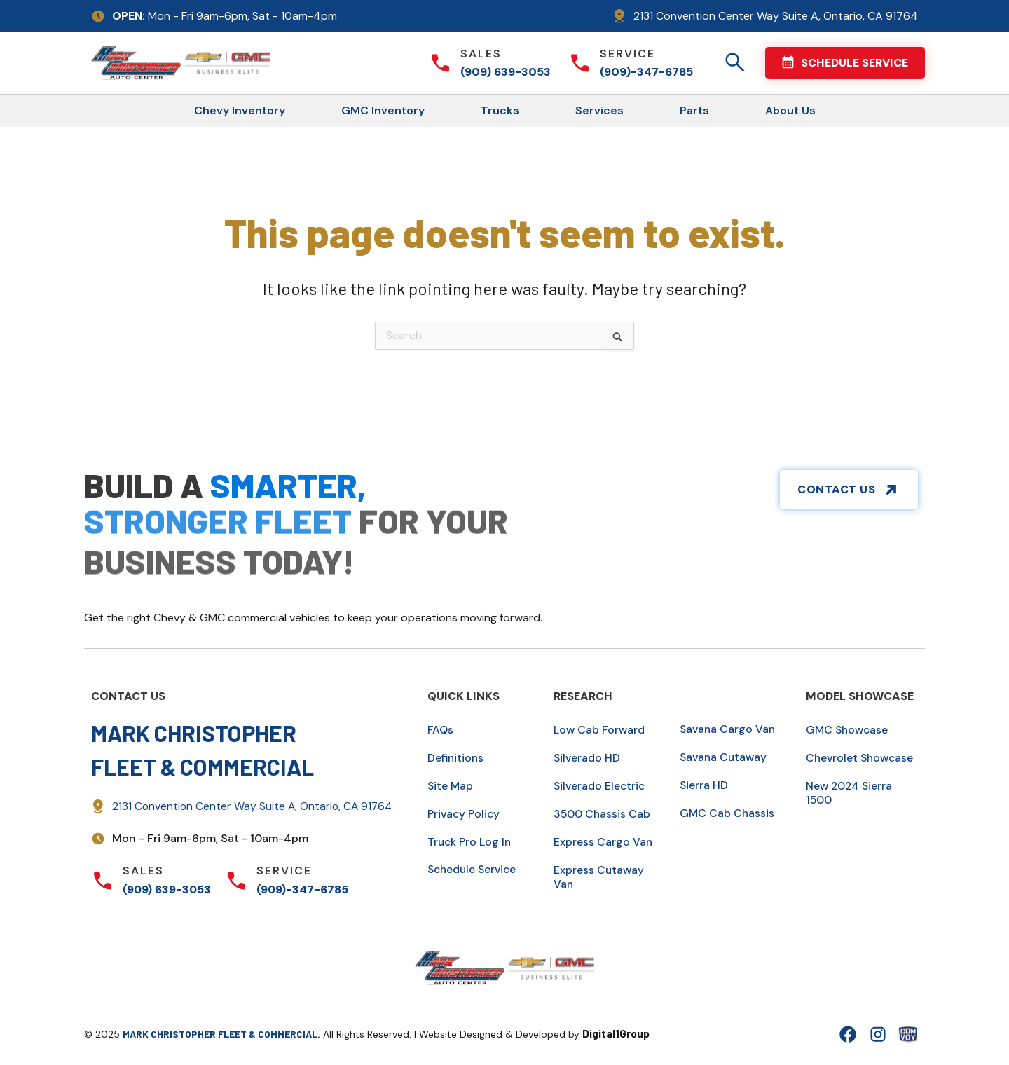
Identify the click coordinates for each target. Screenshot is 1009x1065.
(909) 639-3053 (505, 71)
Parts (694, 110)
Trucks (500, 110)
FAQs (441, 729)
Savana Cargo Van (729, 729)
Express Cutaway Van (599, 877)
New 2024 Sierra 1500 (850, 792)
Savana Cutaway (725, 757)
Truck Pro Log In (470, 841)
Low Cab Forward (600, 729)
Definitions (456, 757)
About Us (790, 110)
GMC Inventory (383, 110)
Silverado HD (588, 757)
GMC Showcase (848, 729)
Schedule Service (474, 869)
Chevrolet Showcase (861, 757)
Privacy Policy (464, 813)
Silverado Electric (600, 785)
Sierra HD (704, 785)
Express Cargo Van (603, 841)
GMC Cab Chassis (728, 813)
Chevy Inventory (239, 110)
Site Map (450, 785)
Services (599, 110)
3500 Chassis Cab (603, 813)
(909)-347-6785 (646, 71)
